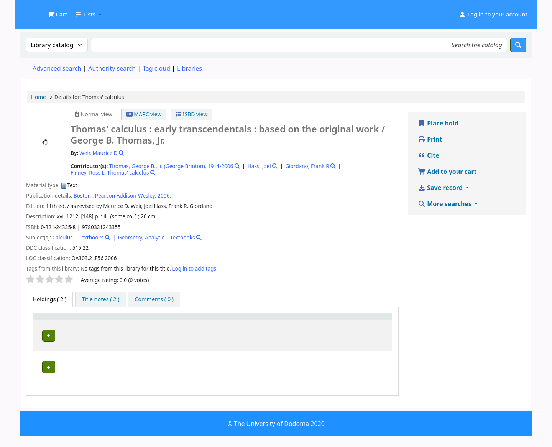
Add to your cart (447, 171)
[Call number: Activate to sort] (270, 324)
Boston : (84, 195)
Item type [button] (42, 324)
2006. (164, 195)
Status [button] (367, 327)
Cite (428, 155)
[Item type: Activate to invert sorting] (52, 324)
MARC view (144, 114)
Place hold (438, 123)
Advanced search (57, 68)
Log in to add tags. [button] (194, 268)
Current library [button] (94, 327)
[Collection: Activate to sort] (211, 324)
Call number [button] (252, 327)
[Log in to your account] (493, 14)
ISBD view (191, 114)
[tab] (100, 299)
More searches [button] (445, 204)
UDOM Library (40, 10)
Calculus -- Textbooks (78, 237)
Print (430, 139)
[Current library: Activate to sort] (130, 324)
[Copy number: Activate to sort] (331, 324)
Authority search (112, 68)
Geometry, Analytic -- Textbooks (156, 237)
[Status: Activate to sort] (373, 324)
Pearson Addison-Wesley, (125, 195)
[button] (57, 14)
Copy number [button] (322, 324)
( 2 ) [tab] (49, 299)
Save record (441, 187)
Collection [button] (206, 327)
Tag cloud (156, 68)
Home (38, 97)
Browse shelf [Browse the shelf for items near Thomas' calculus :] (253, 349)
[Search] (518, 45)
